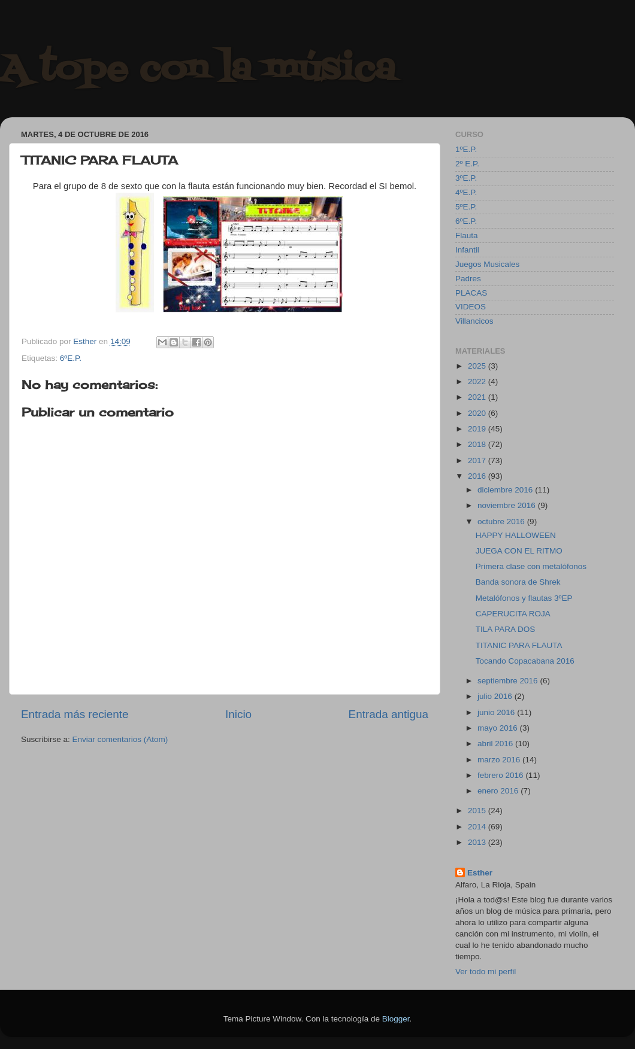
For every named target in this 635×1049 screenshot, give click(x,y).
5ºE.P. (466, 206)
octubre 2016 (502, 521)
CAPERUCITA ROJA (513, 613)
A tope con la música (197, 70)
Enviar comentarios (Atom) (120, 739)
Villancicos (474, 321)
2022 (478, 381)
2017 (478, 460)
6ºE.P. (70, 358)
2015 (478, 810)
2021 (478, 397)
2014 (478, 826)
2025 (478, 365)
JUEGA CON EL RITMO (519, 550)
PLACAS (471, 292)
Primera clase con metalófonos (531, 566)
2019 (478, 428)
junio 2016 (497, 712)
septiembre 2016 (508, 680)
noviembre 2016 (507, 505)
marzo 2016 (499, 759)
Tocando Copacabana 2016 (525, 660)
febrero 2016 (501, 775)
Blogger (396, 1018)
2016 (478, 476)
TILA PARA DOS (506, 629)
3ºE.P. (466, 178)
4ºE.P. (466, 192)
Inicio (238, 714)
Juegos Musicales (487, 264)
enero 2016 (499, 790)
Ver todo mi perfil (485, 971)
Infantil (467, 249)
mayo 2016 (498, 727)
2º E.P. (467, 163)
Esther (479, 872)
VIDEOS (470, 306)
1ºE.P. (466, 149)
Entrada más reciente (75, 714)
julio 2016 (496, 696)
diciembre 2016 (506, 489)
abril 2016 (496, 743)
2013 (478, 842)
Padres (468, 278)
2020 (478, 413)
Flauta (466, 235)
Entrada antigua (388, 714)
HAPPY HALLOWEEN (516, 535)
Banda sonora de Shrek (518, 581)
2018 (478, 444)
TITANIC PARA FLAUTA (519, 645)
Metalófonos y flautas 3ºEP (524, 598)
